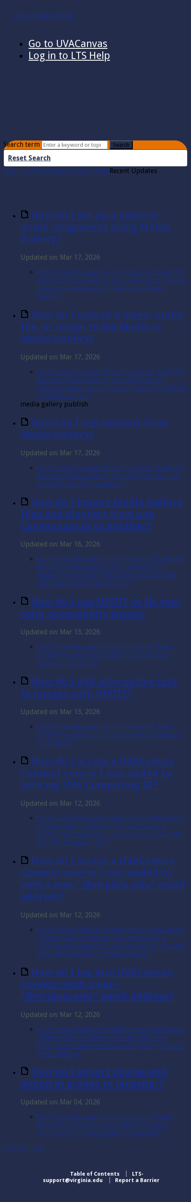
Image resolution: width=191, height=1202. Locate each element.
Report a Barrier (137, 1180)
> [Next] (43, 1148)
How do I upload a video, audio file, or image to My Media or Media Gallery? (101, 327)
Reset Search (29, 158)
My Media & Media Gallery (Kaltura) (110, 276)
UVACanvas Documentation (79, 272)
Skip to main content (42, 15)
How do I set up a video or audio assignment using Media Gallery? (95, 227)
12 (37, 1148)
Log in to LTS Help (69, 56)
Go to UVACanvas (67, 44)
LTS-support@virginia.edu (93, 1177)
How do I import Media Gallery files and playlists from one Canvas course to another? (101, 514)
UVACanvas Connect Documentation (92, 818)
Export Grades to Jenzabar (77, 1125)
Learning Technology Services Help (56, 171)
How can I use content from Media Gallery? (94, 428)
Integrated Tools (147, 272)
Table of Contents (95, 1174)
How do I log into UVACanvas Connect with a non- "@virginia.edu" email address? (97, 984)
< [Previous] (5, 1148)
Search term (21, 144)
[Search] (75, 144)
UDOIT (47, 655)
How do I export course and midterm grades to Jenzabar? (93, 1078)
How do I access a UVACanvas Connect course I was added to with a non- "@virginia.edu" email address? (102, 878)
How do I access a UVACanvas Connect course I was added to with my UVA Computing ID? (97, 773)
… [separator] (29, 1148)
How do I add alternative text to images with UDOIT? (98, 687)
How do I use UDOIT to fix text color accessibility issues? (100, 607)
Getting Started (87, 826)
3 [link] (17, 1148)
